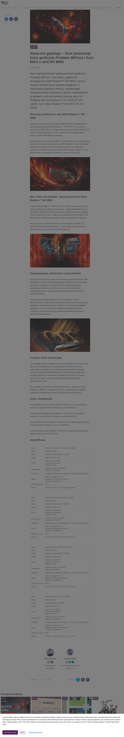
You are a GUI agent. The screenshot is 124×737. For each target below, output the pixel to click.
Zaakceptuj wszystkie (10, 732)
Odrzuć (22, 732)
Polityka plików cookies (35, 732)
